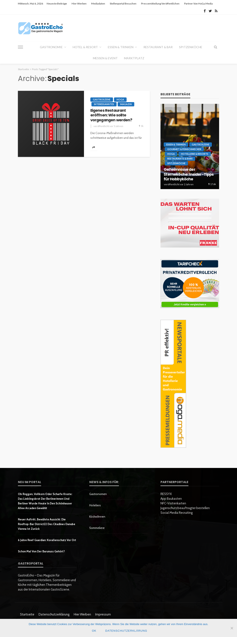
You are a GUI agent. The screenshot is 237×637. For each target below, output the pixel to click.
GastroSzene (101, 99)
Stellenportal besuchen (123, 3)
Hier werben (79, 3)
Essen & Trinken (120, 47)
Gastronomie (51, 47)
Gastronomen (98, 494)
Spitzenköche (190, 47)
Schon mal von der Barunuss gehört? (41, 551)
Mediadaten (98, 3)
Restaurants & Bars (180, 158)
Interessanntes (104, 104)
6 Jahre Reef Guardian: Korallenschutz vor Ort (47, 540)
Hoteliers (95, 505)
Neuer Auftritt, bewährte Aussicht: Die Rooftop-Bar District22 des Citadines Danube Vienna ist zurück (46, 524)
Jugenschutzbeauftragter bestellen (185, 508)
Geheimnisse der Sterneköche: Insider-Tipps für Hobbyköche (189, 174)
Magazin (126, 104)
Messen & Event (105, 58)
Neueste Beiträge (57, 3)
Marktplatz (134, 58)
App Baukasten (171, 499)
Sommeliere (97, 528)
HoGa (120, 99)
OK (94, 630)
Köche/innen (97, 516)
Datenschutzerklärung (54, 614)
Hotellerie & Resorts (194, 153)
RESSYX (166, 494)
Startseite (27, 614)
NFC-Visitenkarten (173, 503)
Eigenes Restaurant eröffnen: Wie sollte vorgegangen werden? (111, 115)
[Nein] (232, 628)
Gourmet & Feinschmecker (184, 149)
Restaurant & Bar (158, 47)
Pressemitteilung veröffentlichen (160, 3)
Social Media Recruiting (176, 513)
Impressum (103, 614)
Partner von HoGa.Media (198, 3)
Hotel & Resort (85, 47)
